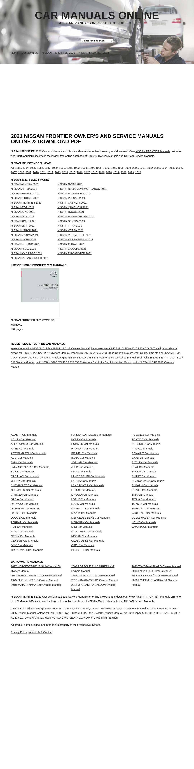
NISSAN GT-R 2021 (22, 214)
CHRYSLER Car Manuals (26, 545)
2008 (21, 176)
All (12, 171)
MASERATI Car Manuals (85, 577)
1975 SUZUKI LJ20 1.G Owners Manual (34, 684)
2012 (50, 176)
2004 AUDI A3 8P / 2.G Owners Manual (155, 680)
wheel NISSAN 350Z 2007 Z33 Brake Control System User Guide (109, 368)
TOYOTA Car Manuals (145, 569)
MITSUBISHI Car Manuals (86, 617)
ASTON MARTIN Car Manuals (28, 482)
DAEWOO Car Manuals (25, 569)
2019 (102, 176)
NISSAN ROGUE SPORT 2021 (75, 223)
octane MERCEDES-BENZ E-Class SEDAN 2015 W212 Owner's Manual (118, 732)
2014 (65, 176)
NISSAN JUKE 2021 (23, 219)
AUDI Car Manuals (22, 489)
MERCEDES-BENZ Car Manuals (90, 593)
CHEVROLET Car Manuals (27, 537)
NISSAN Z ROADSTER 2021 (74, 260)
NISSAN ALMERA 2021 (25, 191)
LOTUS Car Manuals (83, 561)
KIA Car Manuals (81, 513)
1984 (26, 171)
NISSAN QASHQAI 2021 (72, 210)
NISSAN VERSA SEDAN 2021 (75, 246)
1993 (84, 171)
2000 (135, 171)
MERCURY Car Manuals (85, 601)
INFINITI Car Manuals (84, 482)
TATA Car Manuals (142, 553)
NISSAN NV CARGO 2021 (26, 260)
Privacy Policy (82, 756)
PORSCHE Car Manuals (146, 466)
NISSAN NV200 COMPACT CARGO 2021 (82, 196)
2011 (43, 176)
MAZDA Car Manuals (83, 585)
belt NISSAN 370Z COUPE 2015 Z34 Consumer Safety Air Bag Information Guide (83, 377)
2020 (109, 176)
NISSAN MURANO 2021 (25, 251)
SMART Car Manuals (144, 521)
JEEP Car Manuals (82, 505)
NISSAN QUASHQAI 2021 (72, 214)
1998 (121, 171)
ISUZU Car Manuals (83, 489)
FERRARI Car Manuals (24, 601)
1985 (33, 171)
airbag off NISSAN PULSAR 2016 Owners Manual (40, 368)
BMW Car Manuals (22, 497)
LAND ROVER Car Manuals (87, 537)
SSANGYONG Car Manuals (148, 529)
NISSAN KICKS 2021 (23, 228)
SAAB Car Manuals (143, 489)
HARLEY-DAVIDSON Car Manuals (91, 450)
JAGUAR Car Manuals (84, 497)
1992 (77, 171)
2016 (80, 176)
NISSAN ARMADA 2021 (25, 200)
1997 (113, 171)
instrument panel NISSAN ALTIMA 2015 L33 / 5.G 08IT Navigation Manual (134, 363)
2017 (87, 176)
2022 (124, 176)
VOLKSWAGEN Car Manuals (149, 593)
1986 (40, 171)
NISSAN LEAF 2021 (23, 233)
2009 (28, 176)
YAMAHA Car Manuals (145, 609)
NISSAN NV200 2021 (70, 191)
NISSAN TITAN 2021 (69, 233)
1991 (69, 171)
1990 (62, 171)
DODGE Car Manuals (23, 593)
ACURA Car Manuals (23, 458)
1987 (47, 171)
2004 (164, 171)
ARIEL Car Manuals (22, 474)
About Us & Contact (108, 756)
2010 (36, 176)
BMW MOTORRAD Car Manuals (30, 505)
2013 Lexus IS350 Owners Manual (152, 672)
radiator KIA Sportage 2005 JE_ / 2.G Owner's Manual (67, 727)
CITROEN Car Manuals (24, 553)
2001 (143, 171)
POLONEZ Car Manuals (146, 450)
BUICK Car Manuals (23, 513)
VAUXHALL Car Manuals (146, 585)
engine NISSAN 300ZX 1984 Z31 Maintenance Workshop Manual (97, 373)
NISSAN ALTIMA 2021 (24, 196)
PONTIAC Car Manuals (145, 458)
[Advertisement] (97, 91)
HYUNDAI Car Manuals (85, 474)
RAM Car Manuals (142, 474)
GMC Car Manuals (22, 640)
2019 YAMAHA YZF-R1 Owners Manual (94, 684)
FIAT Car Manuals (21, 609)
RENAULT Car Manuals (145, 482)
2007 (14, 176)
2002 (150, 171)
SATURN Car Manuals (145, 497)
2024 (138, 176)
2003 (157, 171)
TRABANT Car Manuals (146, 577)
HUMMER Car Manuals (85, 466)
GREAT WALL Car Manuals (27, 648)
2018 (94, 176)
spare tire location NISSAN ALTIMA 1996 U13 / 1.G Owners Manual (50, 363)
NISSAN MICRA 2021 (23, 246)
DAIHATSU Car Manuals (25, 577)
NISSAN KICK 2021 (22, 223)
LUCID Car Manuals (83, 569)
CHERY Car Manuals (23, 529)
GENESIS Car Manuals (24, 632)
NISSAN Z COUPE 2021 (71, 256)
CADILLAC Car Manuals (25, 521)
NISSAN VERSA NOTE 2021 (74, 242)
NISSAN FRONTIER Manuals (152, 151)
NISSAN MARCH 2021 (24, 237)
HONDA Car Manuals (83, 458)
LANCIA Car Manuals (83, 529)
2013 (58, 176)
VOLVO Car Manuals (144, 601)
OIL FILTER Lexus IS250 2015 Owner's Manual (137, 727)
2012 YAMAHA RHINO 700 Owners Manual (36, 676)
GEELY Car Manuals (23, 624)
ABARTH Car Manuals (24, 450)
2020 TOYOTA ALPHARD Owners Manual (156, 664)
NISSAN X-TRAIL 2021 (71, 251)
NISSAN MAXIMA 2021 (24, 242)
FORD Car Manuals (22, 617)
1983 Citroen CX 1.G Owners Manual (93, 676)
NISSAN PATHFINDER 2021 (74, 200)
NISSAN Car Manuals (84, 624)
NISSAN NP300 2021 (23, 256)
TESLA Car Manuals (144, 561)
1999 (128, 171)
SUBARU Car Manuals (145, 537)
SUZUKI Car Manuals (144, 545)
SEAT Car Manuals (143, 505)
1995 (99, 171)
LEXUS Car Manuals (83, 545)
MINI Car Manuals (81, 609)
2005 (172, 171)
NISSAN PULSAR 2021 (71, 205)
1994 (91, 171)
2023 (131, 176)
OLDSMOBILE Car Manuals (87, 632)
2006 (179, 171)
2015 (72, 176)
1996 (106, 171)
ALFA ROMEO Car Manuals (27, 466)
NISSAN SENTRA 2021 (71, 228)
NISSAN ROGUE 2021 (70, 219)
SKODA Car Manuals (144, 513)
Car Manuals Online (97, 15)
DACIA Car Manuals (22, 561)
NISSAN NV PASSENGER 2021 (30, 265)
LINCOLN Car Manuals (84, 553)
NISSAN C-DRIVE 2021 (25, 205)
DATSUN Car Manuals (24, 585)
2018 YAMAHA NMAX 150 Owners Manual (36, 692)
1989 (55, 171)
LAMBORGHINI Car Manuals (88, 521)
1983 (18, 171)
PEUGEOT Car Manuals (85, 648)
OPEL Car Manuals (82, 640)
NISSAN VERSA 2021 (70, 237)
